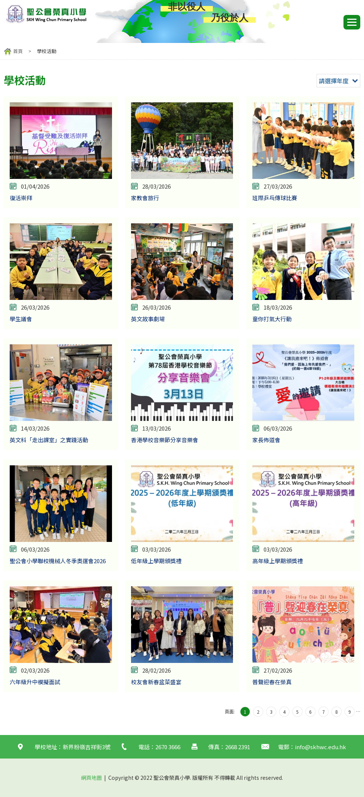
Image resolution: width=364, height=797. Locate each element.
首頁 (18, 51)
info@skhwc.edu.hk (320, 747)
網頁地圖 (91, 777)
